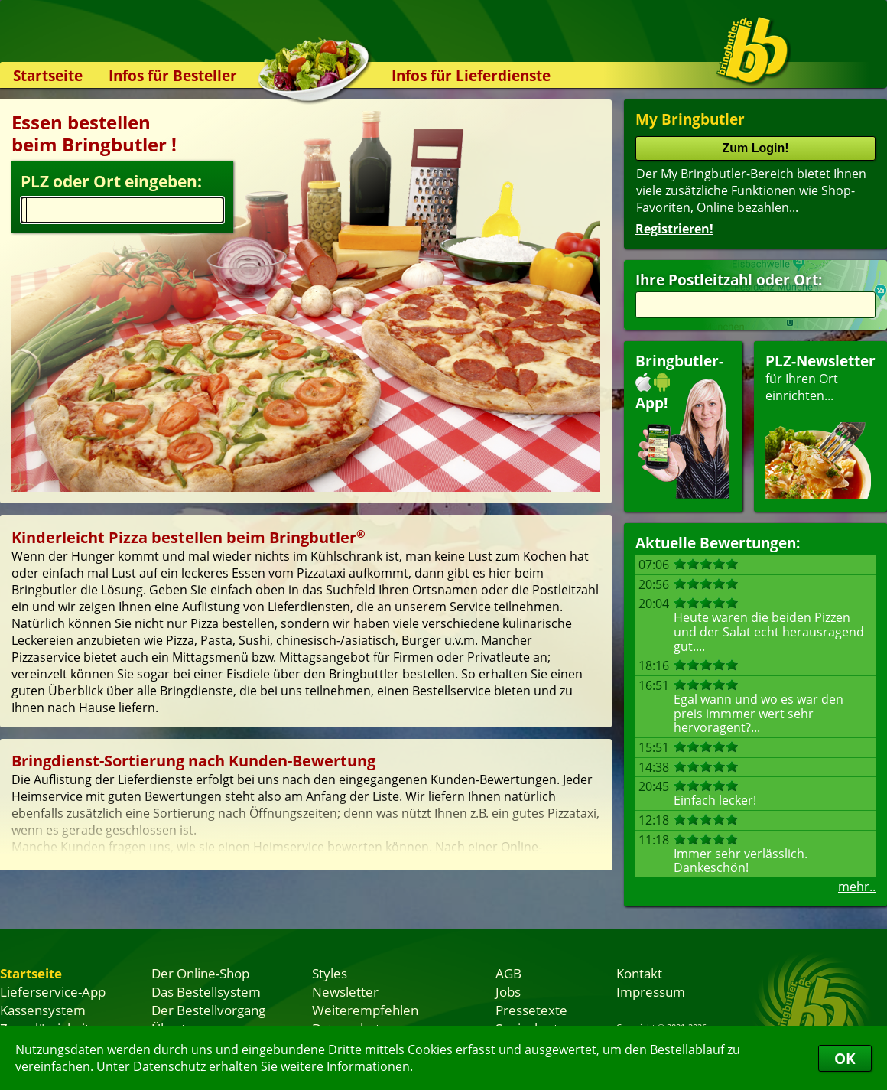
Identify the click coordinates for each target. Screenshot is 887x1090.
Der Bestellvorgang (208, 1010)
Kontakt (639, 973)
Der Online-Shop (200, 973)
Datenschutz (169, 1066)
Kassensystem (43, 1010)
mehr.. (857, 886)
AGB (508, 973)
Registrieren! (674, 228)
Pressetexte (531, 1010)
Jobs (508, 991)
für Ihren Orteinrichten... (820, 425)
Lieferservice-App (53, 991)
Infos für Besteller (173, 75)
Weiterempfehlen (365, 1010)
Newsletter (345, 991)
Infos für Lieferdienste (471, 75)
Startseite (48, 75)
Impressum (650, 991)
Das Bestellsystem (206, 991)
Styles (329, 973)
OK (845, 1058)
